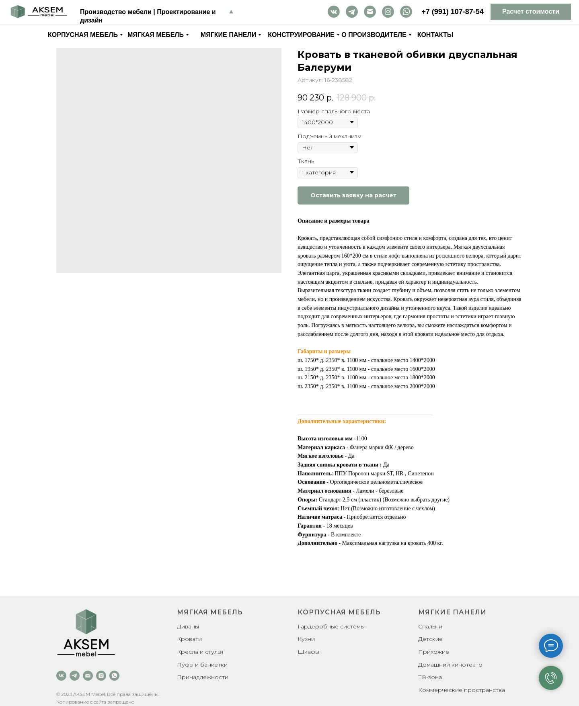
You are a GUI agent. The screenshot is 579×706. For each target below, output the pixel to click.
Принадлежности (202, 677)
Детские (430, 639)
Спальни (430, 626)
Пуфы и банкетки (202, 664)
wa (406, 11)
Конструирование (301, 34)
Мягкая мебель (155, 34)
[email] (88, 676)
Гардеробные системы (331, 626)
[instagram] (101, 676)
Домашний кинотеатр (450, 664)
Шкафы (308, 651)
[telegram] (75, 676)
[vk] (61, 676)
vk (334, 11)
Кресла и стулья (200, 651)
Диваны (188, 626)
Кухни (306, 639)
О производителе (373, 34)
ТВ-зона (430, 677)
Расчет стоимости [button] (530, 11)
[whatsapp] (114, 676)
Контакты (435, 34)
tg (352, 11)
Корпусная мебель (83, 34)
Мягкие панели (228, 34)
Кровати (189, 639)
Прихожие (433, 651)
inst (388, 11)
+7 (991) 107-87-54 (452, 12)
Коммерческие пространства (461, 690)
